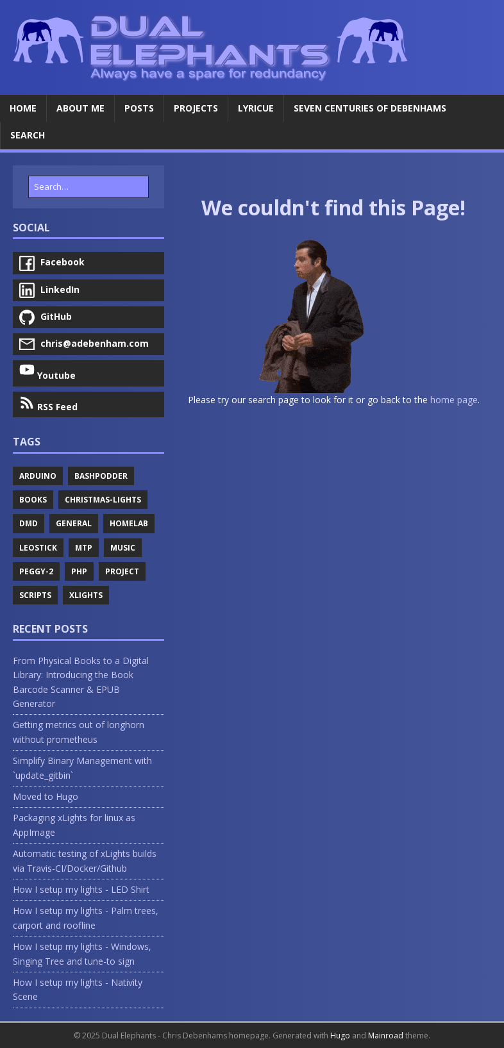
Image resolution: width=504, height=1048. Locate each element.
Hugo (340, 1035)
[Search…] (88, 187)
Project (122, 571)
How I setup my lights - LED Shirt (81, 889)
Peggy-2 (36, 571)
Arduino (37, 475)
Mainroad (385, 1035)
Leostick (38, 547)
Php (79, 571)
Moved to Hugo (45, 796)
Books (33, 499)
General (74, 523)
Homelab (129, 523)
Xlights (86, 595)
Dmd (28, 523)
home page (454, 400)
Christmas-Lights (103, 499)
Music (122, 547)
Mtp (83, 547)
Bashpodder (101, 475)
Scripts (35, 595)
